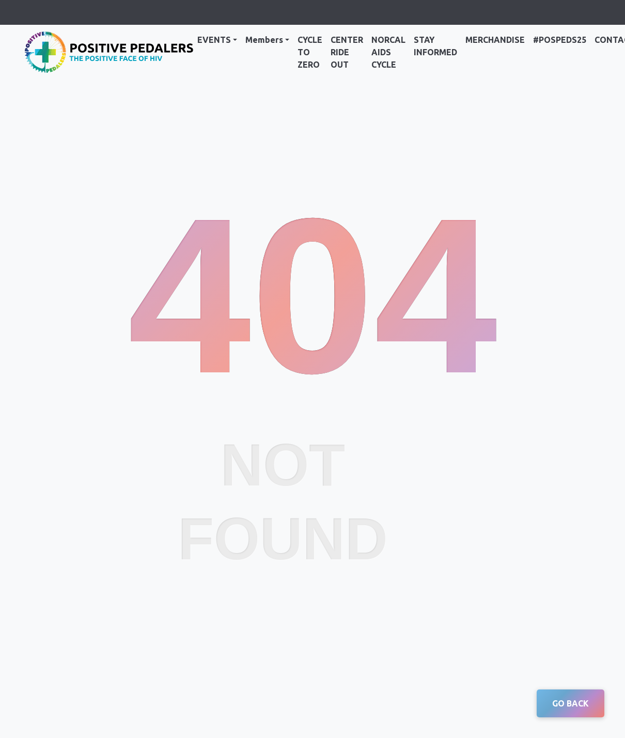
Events (214, 39)
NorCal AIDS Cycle (388, 52)
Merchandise (495, 39)
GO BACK (570, 703)
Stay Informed (435, 46)
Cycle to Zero (310, 52)
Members (264, 39)
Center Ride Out (347, 52)
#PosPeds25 (559, 39)
